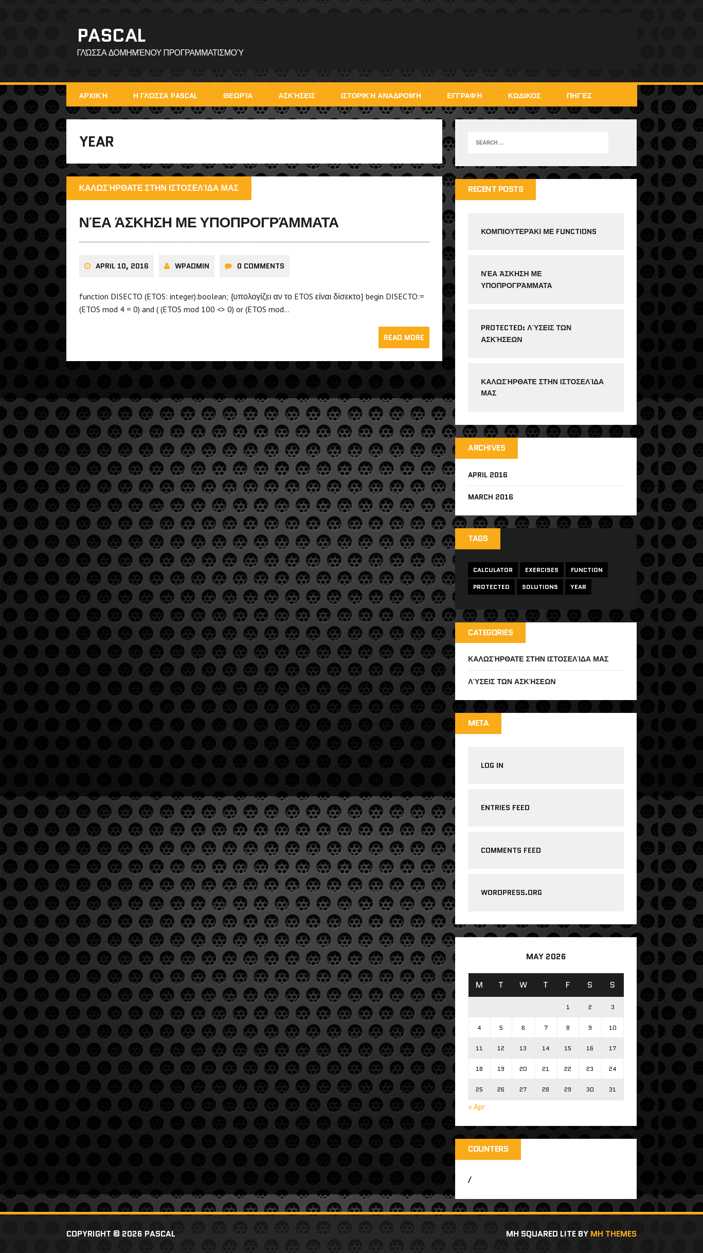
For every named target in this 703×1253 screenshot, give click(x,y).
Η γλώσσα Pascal (165, 96)
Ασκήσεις (296, 96)
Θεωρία (238, 96)
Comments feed (511, 850)
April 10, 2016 (122, 266)
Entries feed (505, 807)
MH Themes (613, 1234)
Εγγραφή (464, 96)
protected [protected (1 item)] (491, 586)
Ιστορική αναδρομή (381, 96)
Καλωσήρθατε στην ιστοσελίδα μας (538, 659)
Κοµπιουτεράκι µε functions (539, 231)
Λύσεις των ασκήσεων (511, 681)
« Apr (476, 1106)
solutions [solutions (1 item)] (540, 586)
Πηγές (579, 96)
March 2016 (490, 497)
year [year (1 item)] (578, 586)
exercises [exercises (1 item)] (541, 569)
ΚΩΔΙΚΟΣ (524, 96)
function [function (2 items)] (587, 569)
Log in (492, 765)
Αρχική (93, 96)
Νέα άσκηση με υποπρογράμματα (209, 222)
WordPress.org (511, 892)
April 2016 (488, 475)
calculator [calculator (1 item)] (493, 569)
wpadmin (192, 266)
